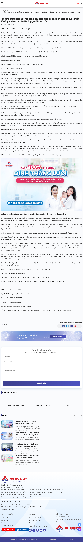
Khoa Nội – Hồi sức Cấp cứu (41, 405)
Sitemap (70, 539)
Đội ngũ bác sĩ (5, 520)
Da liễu (69, 405)
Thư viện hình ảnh (7, 525)
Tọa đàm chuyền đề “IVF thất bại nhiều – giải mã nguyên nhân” (25, 423)
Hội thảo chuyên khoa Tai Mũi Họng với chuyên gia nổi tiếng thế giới (26, 445)
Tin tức (3, 523)
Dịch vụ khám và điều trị (36, 517)
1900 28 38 (8, 530)
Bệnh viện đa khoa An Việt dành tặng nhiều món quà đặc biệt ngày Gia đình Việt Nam (27, 434)
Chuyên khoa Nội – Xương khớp (14, 405)
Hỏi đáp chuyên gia (35, 520)
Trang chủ (4, 10)
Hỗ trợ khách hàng (34, 523)
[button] (75, 393)
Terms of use (52, 539)
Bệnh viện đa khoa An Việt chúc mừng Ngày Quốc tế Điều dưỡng (27, 457)
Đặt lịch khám (58, 336)
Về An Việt (4, 517)
